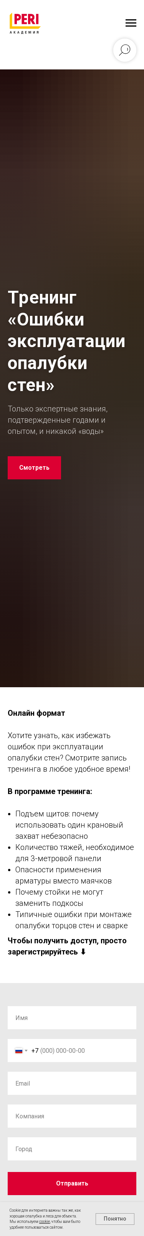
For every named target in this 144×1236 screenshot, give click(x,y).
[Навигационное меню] (131, 23)
